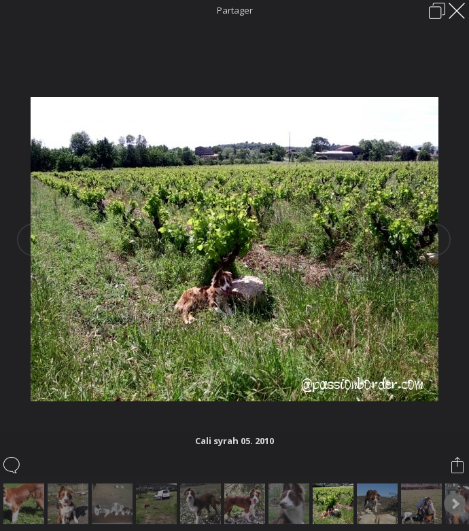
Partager (235, 10)
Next (455, 504)
